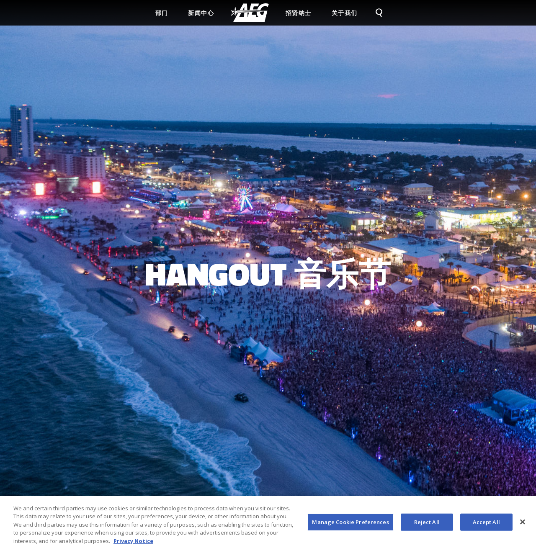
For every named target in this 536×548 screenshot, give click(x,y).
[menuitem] (250, 13)
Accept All (486, 524)
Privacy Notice (133, 543)
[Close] (522, 524)
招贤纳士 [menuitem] (299, 12)
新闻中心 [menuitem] (201, 12)
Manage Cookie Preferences (350, 524)
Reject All (427, 524)
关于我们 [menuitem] (345, 12)
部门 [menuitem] (161, 12)
